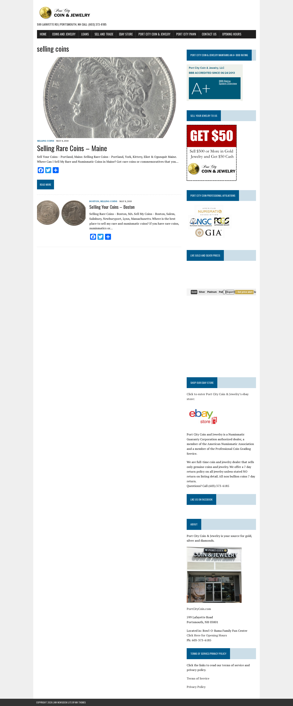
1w (255, 292)
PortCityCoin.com (199, 604)
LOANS (84, 34)
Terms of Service (198, 673)
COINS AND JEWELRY (63, 34)
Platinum (212, 292)
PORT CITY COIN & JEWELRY (154, 34)
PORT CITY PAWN (185, 34)
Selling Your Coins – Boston (111, 207)
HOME (42, 34)
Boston (93, 201)
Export (230, 292)
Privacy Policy (196, 682)
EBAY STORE (125, 34)
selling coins (44, 141)
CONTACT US (208, 34)
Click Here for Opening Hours (207, 631)
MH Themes (80, 697)
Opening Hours (230, 34)
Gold (194, 292)
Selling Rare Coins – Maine (71, 148)
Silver (202, 292)
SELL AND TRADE (103, 34)
